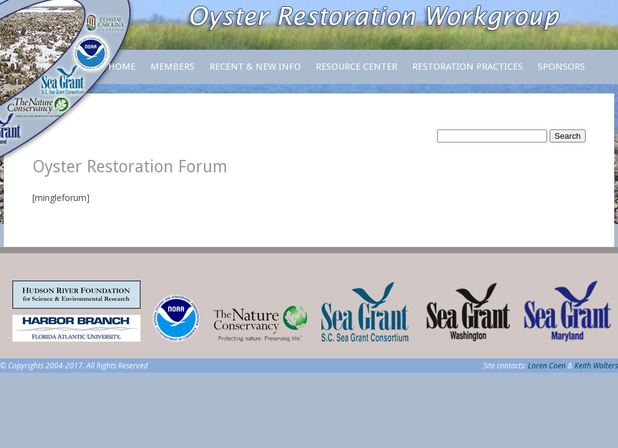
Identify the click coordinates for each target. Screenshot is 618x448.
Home (122, 66)
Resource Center (356, 72)
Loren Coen (547, 365)
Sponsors (561, 66)
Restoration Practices (467, 72)
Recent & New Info (255, 66)
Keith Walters (596, 365)
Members (172, 72)
